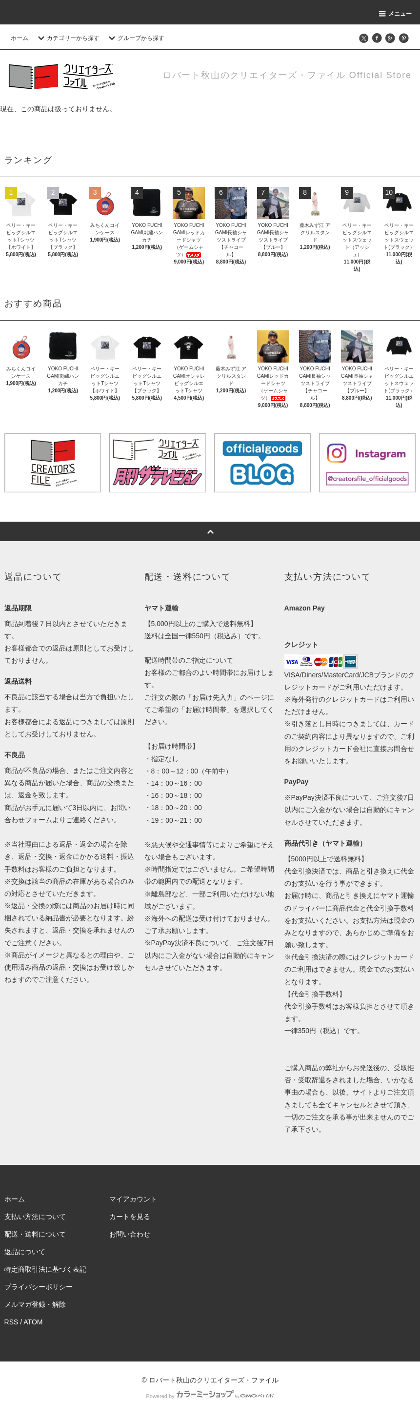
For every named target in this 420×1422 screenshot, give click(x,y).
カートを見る (129, 1216)
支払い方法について (35, 1216)
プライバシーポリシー (38, 1287)
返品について (24, 1252)
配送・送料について (35, 1234)
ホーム (19, 38)
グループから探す (135, 38)
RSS (11, 1322)
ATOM (32, 1322)
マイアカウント (133, 1199)
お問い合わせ (129, 1234)
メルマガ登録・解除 (35, 1304)
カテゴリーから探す (67, 38)
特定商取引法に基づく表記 (45, 1269)
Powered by (210, 1396)
